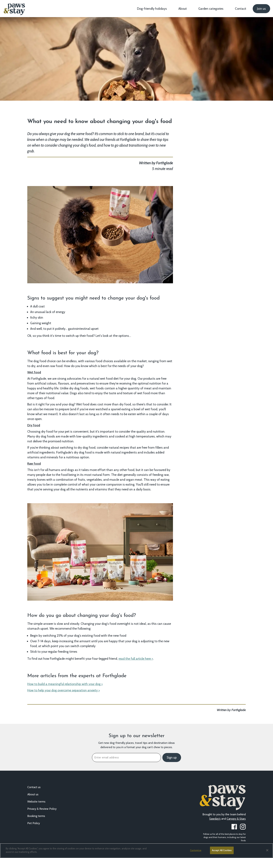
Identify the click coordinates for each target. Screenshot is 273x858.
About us (32, 794)
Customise (195, 850)
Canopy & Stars (236, 818)
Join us (261, 8)
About (182, 8)
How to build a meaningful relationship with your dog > (65, 684)
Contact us (34, 787)
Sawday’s (215, 818)
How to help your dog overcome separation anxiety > (63, 690)
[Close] (267, 850)
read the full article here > (136, 658)
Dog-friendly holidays (152, 8)
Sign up (172, 757)
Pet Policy (33, 823)
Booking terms (36, 816)
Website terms (36, 801)
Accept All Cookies (222, 850)
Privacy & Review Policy (42, 808)
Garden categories (210, 8)
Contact (240, 8)
